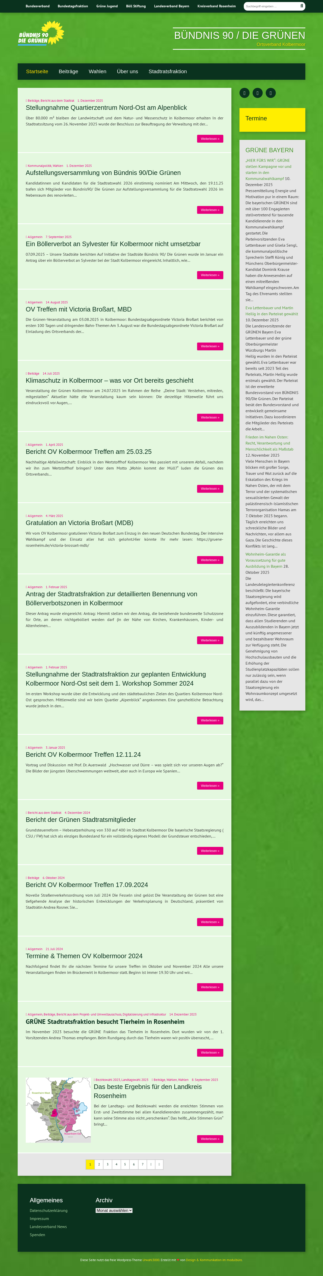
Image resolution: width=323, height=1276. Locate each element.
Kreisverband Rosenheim (217, 6)
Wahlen (97, 71)
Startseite (37, 71)
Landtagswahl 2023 (134, 1080)
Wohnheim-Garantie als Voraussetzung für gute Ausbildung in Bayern (266, 560)
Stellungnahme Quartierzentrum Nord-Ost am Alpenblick (106, 107)
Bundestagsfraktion (73, 6)
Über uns (127, 71)
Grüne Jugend (107, 6)
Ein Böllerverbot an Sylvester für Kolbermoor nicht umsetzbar (113, 243)
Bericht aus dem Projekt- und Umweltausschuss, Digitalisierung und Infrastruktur (111, 1014)
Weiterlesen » (210, 139)
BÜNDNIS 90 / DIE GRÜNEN (239, 35)
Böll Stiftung (136, 6)
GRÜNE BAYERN (269, 150)
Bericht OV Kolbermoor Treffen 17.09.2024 (87, 884)
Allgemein (35, 237)
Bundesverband (38, 6)
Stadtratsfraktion (168, 71)
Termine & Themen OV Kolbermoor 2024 (84, 955)
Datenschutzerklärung (49, 1210)
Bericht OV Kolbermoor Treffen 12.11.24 (83, 754)
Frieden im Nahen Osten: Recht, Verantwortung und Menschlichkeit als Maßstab (269, 443)
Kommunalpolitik (39, 166)
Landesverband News (48, 1226)
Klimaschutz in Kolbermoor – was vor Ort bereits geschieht (109, 380)
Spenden (37, 1234)
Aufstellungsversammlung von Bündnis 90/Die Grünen (103, 172)
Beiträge (68, 71)
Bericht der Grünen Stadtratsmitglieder (81, 819)
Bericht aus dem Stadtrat (57, 100)
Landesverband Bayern (171, 6)
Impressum (39, 1218)
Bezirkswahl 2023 (108, 1080)
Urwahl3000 (151, 1260)
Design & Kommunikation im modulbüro (214, 1260)
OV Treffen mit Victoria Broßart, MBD (79, 309)
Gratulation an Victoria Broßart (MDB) (79, 522)
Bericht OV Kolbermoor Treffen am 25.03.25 (89, 451)
